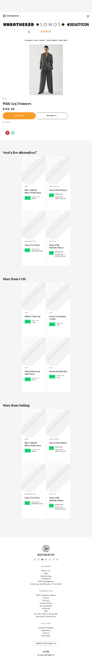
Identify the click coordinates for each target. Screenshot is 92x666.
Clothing (52, 40)
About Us (46, 571)
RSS (46, 611)
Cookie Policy (46, 603)
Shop (42, 40)
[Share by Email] (13, 133)
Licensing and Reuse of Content (46, 584)
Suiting (63, 40)
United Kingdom (46, 628)
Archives (46, 609)
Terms (46, 598)
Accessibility (46, 606)
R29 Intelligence (46, 582)
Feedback (46, 579)
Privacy (46, 601)
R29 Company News (46, 595)
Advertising (46, 576)
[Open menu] (88, 15)
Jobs (46, 574)
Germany (46, 631)
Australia (46, 636)
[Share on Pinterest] (7, 133)
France (46, 633)
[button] (46, 31)
